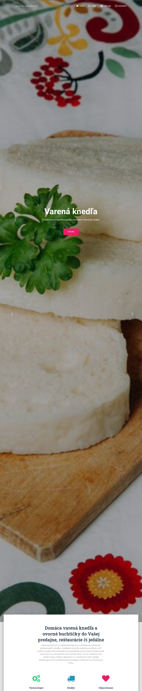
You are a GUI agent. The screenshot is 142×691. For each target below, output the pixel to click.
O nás (92, 6)
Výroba (105, 6)
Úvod (80, 6)
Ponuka (71, 232)
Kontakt (121, 6)
